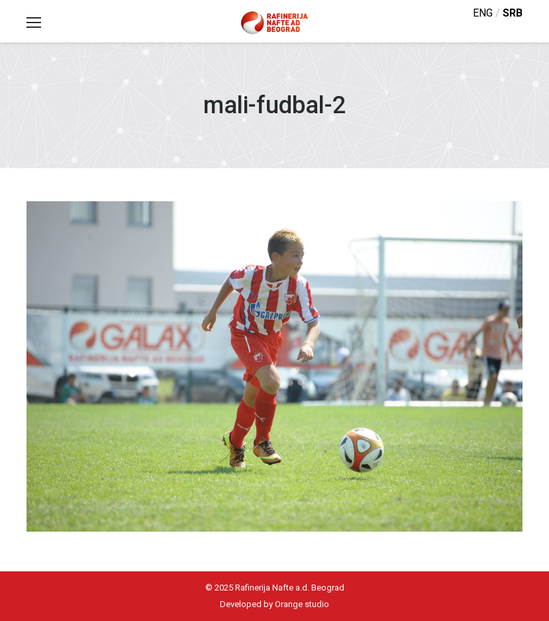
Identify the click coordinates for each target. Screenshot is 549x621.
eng (483, 13)
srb (513, 13)
